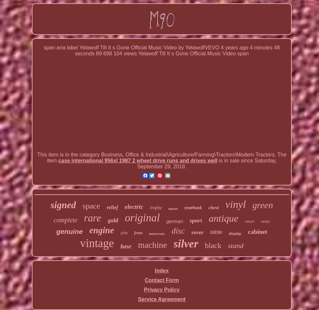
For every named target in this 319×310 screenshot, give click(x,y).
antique (223, 218)
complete (65, 220)
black (213, 245)
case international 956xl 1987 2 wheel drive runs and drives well (137, 160)
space (91, 206)
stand (236, 245)
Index (162, 270)
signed (63, 205)
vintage (97, 243)
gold (113, 220)
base (125, 246)
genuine (69, 231)
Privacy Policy (162, 290)
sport (196, 220)
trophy (156, 207)
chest (214, 207)
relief (112, 207)
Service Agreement (161, 299)
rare (92, 218)
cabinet (257, 231)
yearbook (193, 207)
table (216, 232)
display (235, 234)
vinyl (235, 204)
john (124, 233)
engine (101, 230)
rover (197, 232)
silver (186, 244)
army (265, 221)
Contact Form (162, 280)
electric (134, 206)
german (174, 221)
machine (152, 245)
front (138, 233)
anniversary (157, 234)
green (263, 205)
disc (178, 230)
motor (173, 209)
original (142, 218)
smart (250, 221)
